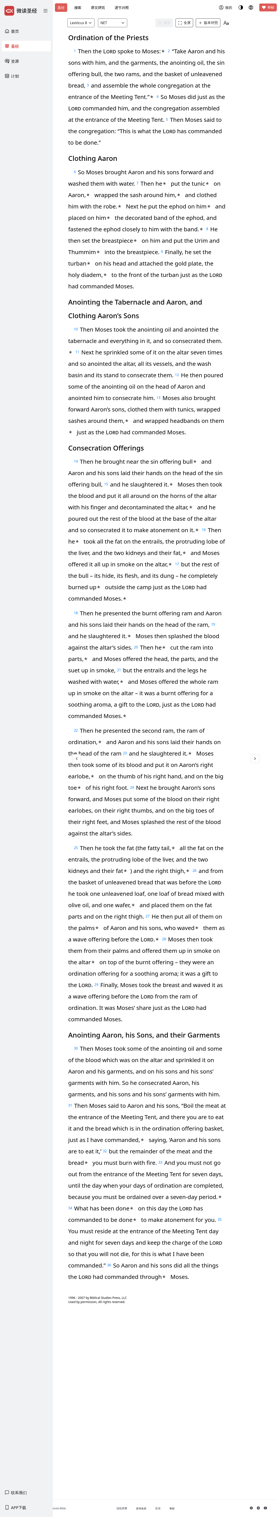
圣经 (61, 7)
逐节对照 (122, 7)
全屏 (191, 23)
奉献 (268, 7)
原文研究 (98, 7)
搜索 (77, 7)
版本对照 (215, 23)
